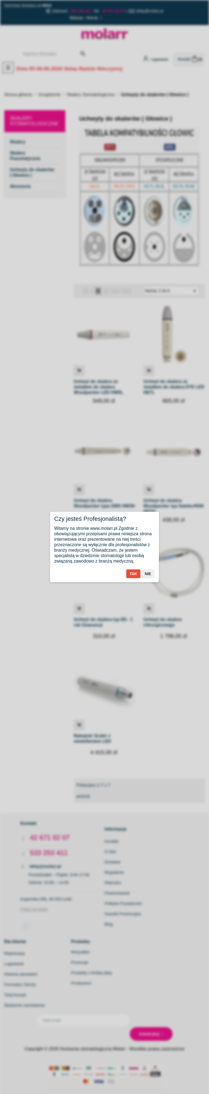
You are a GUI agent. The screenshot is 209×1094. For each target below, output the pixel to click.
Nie (148, 574)
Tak (133, 574)
